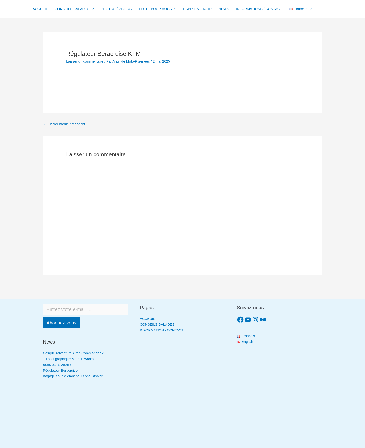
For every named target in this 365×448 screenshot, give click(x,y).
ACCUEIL (40, 9)
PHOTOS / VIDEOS (116, 9)
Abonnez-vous (61, 322)
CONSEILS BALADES (72, 9)
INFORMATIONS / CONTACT (259, 9)
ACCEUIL (147, 319)
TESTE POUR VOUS (155, 9)
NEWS (224, 9)
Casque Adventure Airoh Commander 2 (73, 353)
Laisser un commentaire (84, 61)
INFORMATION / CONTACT (162, 330)
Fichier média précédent (64, 124)
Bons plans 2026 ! (57, 365)
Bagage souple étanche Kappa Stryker (73, 376)
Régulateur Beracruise (60, 370)
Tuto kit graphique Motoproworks (68, 359)
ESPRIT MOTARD (197, 9)
